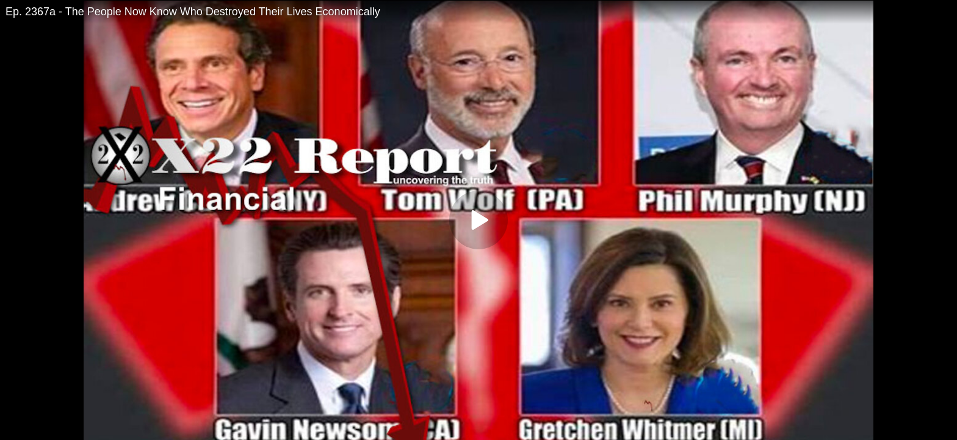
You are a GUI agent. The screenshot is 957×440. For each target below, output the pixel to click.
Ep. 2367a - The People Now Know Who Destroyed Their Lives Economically (192, 12)
